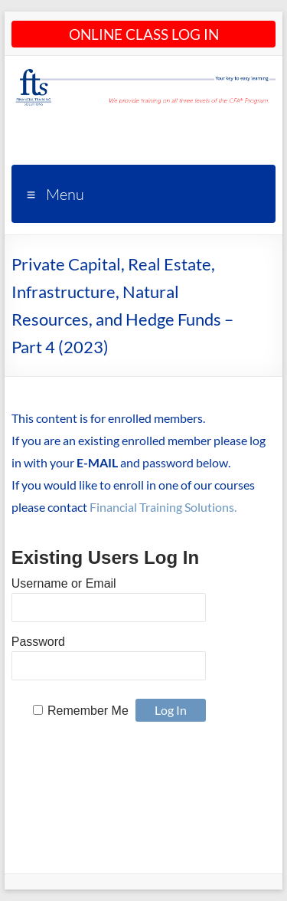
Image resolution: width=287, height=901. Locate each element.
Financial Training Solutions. (163, 507)
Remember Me (88, 710)
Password (38, 641)
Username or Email (63, 583)
